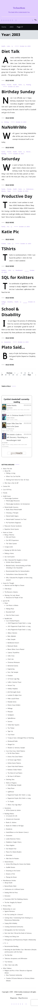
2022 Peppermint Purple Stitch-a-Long (19, 629)
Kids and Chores (10, 537)
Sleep (9, 191)
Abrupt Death (8, 883)
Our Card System (10, 557)
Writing (6, 122)
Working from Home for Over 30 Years (17, 480)
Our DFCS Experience (12, 540)
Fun (8, 226)
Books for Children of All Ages (15, 826)
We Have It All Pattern (14, 776)
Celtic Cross (11, 656)
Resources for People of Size (14, 597)
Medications (29, 189)
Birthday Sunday (18, 91)
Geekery (4, 270)
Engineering (11, 669)
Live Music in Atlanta (12, 605)
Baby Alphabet (12, 636)
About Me (7, 471)
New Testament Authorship (14, 975)
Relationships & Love (9, 909)
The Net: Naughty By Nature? (13, 902)
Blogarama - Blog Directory (19, 998)
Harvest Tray (11, 685)
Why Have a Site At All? (12, 483)
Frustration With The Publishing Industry (16, 899)
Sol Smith (5, 442)
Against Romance (10, 911)
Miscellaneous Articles (9, 880)
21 (17, 375)
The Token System (11, 543)
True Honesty (8, 962)
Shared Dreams (9, 862)
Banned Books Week (10, 886)
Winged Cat (11, 744)
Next (29, 375)
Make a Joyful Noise (13, 698)
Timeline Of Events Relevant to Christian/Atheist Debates (20, 979)
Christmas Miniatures (14, 662)
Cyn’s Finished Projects (12, 621)
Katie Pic (10, 231)
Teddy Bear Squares (13, 725)
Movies (28, 151)
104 (24, 375)
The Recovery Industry (11, 592)
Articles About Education (13, 562)
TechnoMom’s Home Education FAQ (16, 574)
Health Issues (7, 496)
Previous (9, 373)
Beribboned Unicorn (13, 643)
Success (10, 721)
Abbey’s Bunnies (12, 633)
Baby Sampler (12, 639)
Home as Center (7, 532)
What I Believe (7, 968)
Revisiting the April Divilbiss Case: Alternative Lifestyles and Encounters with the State (20, 951)
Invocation (9, 835)
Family (3, 84)
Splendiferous (11, 718)
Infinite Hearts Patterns (14, 763)
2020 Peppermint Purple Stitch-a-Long (19, 623)
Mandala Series (12, 702)
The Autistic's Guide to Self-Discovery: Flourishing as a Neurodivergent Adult (17, 437)
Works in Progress (11, 783)
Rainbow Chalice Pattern (15, 770)
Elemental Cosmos (13, 666)
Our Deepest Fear (11, 849)
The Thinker (11, 728)
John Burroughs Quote (14, 692)
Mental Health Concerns (11, 507)
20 (13, 375)
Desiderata (9, 829)
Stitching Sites (10, 779)
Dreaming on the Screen (13, 871)
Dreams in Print (10, 874)
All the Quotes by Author (13, 810)
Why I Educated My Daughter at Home (16, 560)
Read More (10, 80)
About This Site (7, 469)
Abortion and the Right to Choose (14, 585)
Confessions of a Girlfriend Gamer (14, 889)
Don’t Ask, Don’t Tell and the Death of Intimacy (18, 933)
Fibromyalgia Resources (13, 501)
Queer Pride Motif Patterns (15, 766)
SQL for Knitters (18, 277)
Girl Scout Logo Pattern (14, 760)
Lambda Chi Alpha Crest (14, 695)
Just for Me (6, 601)
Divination (7, 896)
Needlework (19, 270)
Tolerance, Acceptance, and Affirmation (16, 958)
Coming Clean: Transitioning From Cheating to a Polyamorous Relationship (19, 919)
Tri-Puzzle (11, 801)
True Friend (11, 735)
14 (25, 373)
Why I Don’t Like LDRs (11, 965)
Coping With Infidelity (11, 923)
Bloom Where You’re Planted (16, 649)
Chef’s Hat (10, 659)
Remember (9, 855)
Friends (9, 84)
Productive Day (17, 196)
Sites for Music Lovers (12, 615)
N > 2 (6, 943)
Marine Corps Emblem (14, 705)
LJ (12, 46)
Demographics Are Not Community (15, 930)
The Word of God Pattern (15, 773)
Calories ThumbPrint (13, 652)
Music (6, 603)
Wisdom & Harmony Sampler (16, 748)
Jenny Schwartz (11, 417)
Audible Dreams (10, 867)
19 (10, 375)
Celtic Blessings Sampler (14, 785)
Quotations (7, 342)
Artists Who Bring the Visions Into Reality (18, 864)
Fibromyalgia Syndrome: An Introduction (18, 504)
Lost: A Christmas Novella (15, 415)
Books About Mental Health (14, 509)
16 (33, 373)
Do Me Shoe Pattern (13, 753)
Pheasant (10, 712)
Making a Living (10, 473)
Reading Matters (9, 814)
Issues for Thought (8, 583)
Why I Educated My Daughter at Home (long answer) (19, 579)
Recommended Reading (11, 946)
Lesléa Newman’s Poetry (13, 839)
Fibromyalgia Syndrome (11, 498)
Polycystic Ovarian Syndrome (13, 526)
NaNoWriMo (14, 127)
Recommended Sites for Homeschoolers (17, 571)
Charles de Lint (11, 429)
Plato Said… (13, 347)
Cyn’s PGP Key (7, 489)
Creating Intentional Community (14, 927)
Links (8, 46)
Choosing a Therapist (12, 513)
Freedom (10, 675)
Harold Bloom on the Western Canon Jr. (17, 832)
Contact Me (6, 486)
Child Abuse (8, 589)
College (4, 302)
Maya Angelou (10, 845)
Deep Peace (11, 788)
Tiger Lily (10, 731)
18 (6, 375)
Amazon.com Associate (13, 819)
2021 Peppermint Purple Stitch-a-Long (19, 626)
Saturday (11, 158)
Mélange (10, 708)
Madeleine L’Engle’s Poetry (14, 842)
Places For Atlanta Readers (13, 852)
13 (22, 373)
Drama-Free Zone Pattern (15, 757)
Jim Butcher (10, 408)
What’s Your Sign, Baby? (15, 805)
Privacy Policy (7, 906)
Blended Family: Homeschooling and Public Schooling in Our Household (18, 567)
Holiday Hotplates (13, 689)
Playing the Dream (11, 877)
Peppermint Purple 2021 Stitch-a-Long (19, 795)
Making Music (10, 609)
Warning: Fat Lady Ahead (12, 595)
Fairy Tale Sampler (13, 672)
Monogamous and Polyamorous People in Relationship (20, 940)
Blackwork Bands (12, 646)
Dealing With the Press (11, 892)
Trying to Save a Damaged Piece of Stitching (21, 738)
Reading (28, 84)
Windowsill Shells (13, 741)
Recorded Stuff (10, 612)
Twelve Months (11, 405)
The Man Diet (8, 955)
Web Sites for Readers (12, 858)
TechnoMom (19, 8)
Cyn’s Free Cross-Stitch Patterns (15, 751)
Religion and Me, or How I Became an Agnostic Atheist (18, 972)
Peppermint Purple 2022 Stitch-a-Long (19, 798)
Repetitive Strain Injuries (12, 529)
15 (29, 373)
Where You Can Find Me (13, 476)
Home (20, 84)
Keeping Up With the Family (13, 550)
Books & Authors (11, 822)
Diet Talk (11, 51)
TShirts (9, 248)
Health (3, 46)
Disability (10, 302)
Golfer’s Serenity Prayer (14, 682)
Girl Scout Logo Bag (13, 679)
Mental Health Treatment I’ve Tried (16, 519)
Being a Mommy (9, 535)
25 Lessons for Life (11, 816)
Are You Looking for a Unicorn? (14, 914)
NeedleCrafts (8, 618)
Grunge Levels (9, 547)
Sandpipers (11, 715)
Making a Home (9, 553)
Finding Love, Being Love (12, 936)
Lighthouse (11, 792)
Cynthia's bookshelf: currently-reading (17, 401)
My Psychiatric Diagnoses (13, 523)
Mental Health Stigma (12, 516)
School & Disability (11, 311)
